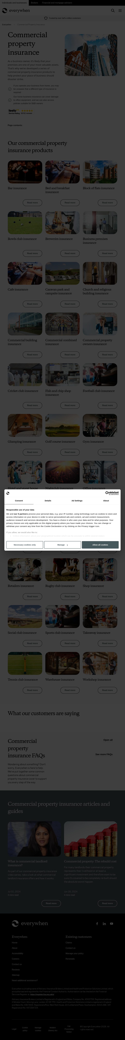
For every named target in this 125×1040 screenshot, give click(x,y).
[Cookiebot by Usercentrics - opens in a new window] (107, 493)
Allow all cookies (100, 545)
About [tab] (106, 501)
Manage (62, 545)
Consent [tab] (19, 501)
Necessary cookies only (25, 545)
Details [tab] (48, 501)
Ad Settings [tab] (77, 501)
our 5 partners (21, 514)
